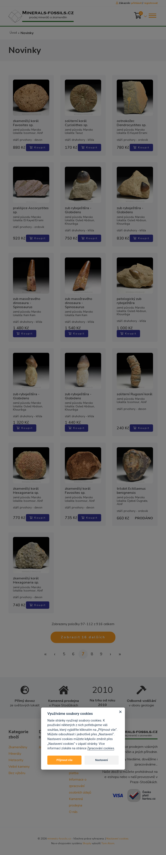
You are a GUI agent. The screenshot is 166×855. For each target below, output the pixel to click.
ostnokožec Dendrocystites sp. (131, 123)
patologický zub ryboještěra (129, 301)
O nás (73, 812)
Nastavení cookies (117, 838)
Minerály (14, 753)
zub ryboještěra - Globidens (78, 210)
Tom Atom (107, 843)
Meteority (15, 760)
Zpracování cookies (100, 748)
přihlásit (136, 3)
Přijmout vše (64, 760)
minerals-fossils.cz (59, 838)
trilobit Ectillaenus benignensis (131, 491)
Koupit (38, 147)
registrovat (151, 3)
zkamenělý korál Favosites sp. (26, 123)
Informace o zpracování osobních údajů (80, 786)
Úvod (13, 33)
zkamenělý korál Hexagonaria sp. (26, 491)
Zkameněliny (17, 747)
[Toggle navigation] (152, 16)
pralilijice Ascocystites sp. (31, 210)
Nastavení (101, 760)
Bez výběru (16, 773)
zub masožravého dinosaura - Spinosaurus (26, 303)
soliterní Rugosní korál (134, 394)
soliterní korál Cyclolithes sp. (76, 123)
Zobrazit (83, 637)
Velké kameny (19, 766)
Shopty (87, 843)
